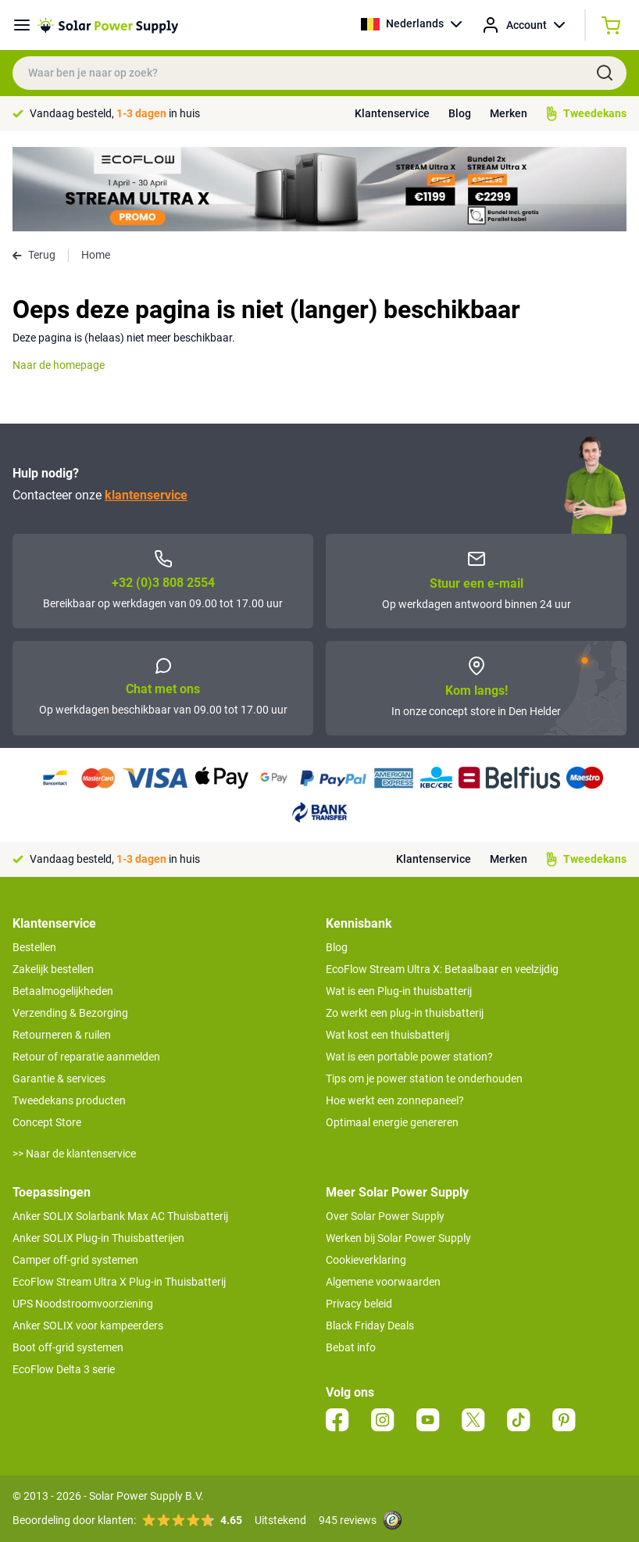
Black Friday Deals (370, 1325)
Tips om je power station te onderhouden (424, 1078)
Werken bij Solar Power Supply (398, 1238)
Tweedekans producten (69, 1100)
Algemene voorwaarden (383, 1281)
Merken (508, 113)
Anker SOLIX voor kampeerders (87, 1325)
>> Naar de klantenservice (74, 1153)
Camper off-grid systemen (75, 1260)
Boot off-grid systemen (67, 1347)
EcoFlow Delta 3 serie (63, 1369)
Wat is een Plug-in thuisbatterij (399, 991)
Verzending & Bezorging (70, 1013)
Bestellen (34, 947)
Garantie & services (58, 1078)
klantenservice (146, 495)
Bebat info (351, 1347)
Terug (33, 255)
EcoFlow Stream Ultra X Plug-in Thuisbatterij (119, 1281)
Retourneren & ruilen (61, 1035)
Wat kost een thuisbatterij (387, 1035)
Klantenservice (392, 113)
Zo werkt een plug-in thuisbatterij (405, 1013)
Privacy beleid (359, 1303)
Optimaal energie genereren (392, 1122)
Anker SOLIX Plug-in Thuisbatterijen (98, 1238)
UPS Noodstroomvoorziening (82, 1303)
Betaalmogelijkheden (62, 991)
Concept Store (46, 1122)
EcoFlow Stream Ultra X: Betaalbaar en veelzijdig (442, 969)
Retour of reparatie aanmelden (86, 1056)
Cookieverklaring (366, 1260)
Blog (459, 113)
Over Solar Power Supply (385, 1216)
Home (95, 255)
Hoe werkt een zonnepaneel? (395, 1100)
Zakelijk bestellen (53, 969)
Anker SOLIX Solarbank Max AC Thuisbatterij (120, 1216)
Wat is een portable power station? (409, 1056)
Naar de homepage (58, 365)
